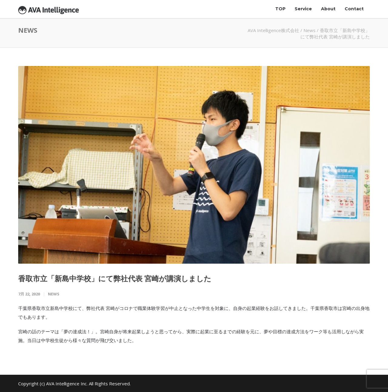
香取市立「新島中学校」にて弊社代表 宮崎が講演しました (114, 278)
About (328, 9)
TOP (280, 9)
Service (303, 9)
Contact (354, 9)
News (309, 30)
